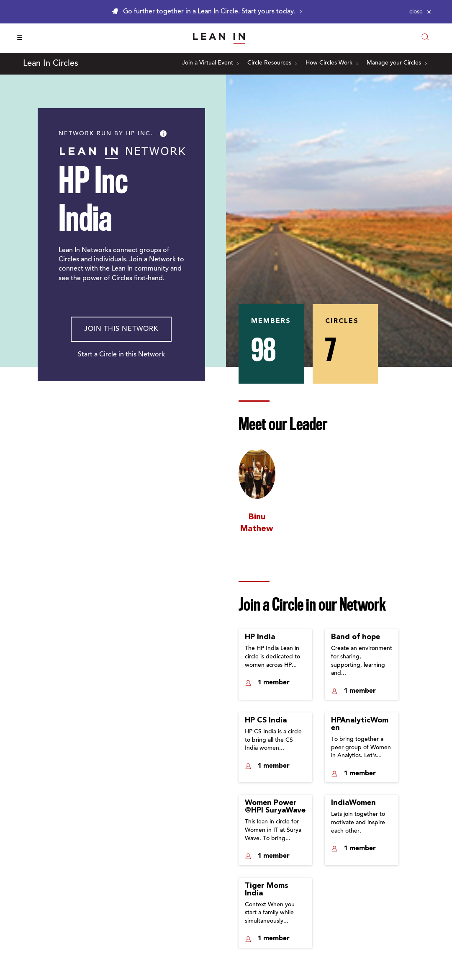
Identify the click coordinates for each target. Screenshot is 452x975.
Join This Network (121, 329)
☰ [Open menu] (20, 38)
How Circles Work (332, 63)
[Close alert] (420, 11)
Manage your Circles (397, 63)
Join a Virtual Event (210, 63)
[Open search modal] (425, 38)
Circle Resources (272, 63)
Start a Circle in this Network (121, 354)
